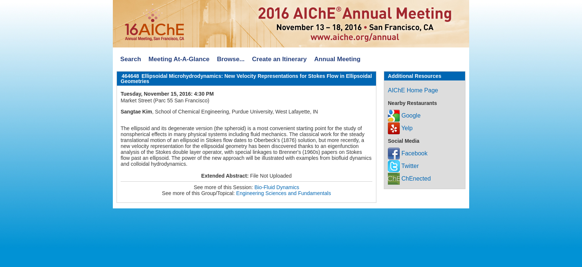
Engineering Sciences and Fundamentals (283, 193)
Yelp (400, 128)
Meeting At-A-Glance (178, 59)
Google (404, 115)
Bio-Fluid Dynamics (276, 187)
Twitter (403, 166)
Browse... (231, 59)
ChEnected (409, 178)
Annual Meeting (337, 59)
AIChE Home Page (413, 90)
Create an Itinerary (279, 59)
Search (130, 59)
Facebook (408, 153)
